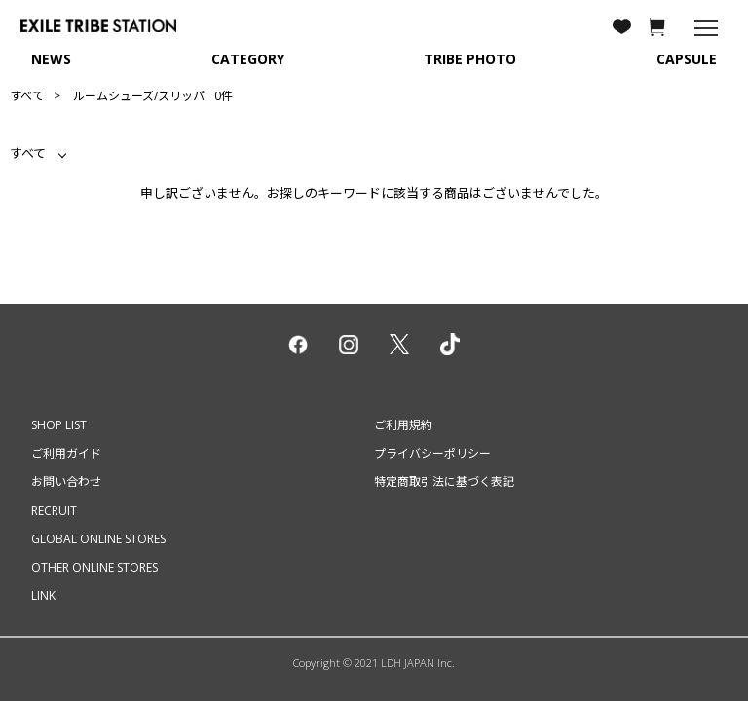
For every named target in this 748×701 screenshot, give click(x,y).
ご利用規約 (403, 425)
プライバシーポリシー (432, 453)
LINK (43, 595)
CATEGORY (247, 59)
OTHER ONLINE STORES (94, 567)
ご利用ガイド (66, 453)
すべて (27, 96)
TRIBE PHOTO (470, 59)
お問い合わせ (66, 481)
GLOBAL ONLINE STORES (98, 539)
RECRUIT (54, 510)
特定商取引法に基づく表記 (444, 481)
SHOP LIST (59, 425)
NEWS (51, 59)
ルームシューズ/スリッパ (139, 96)
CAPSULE (686, 59)
